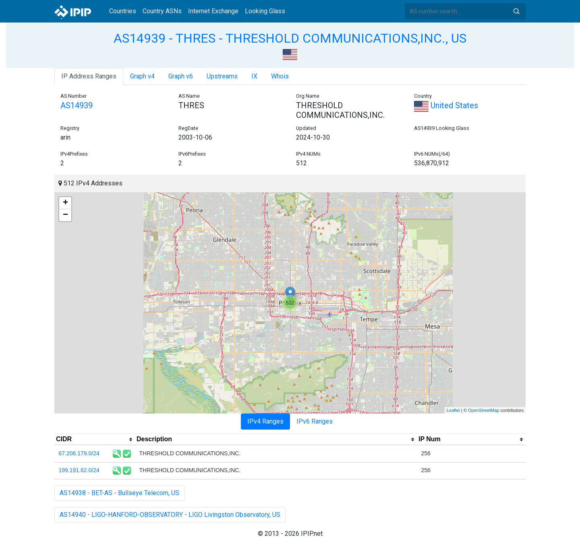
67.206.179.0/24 (79, 453)
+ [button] (65, 203)
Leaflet (453, 410)
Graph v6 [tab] (180, 76)
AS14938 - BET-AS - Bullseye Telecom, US (119, 493)
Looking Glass (265, 11)
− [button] (65, 215)
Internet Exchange (213, 11)
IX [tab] (254, 76)
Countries (122, 11)
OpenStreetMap (483, 410)
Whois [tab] (280, 76)
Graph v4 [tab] (142, 76)
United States (446, 105)
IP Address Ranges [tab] (88, 76)
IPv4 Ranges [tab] (265, 421)
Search (516, 11)
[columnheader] (94, 439)
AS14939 (76, 105)
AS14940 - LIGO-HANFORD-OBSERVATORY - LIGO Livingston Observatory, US (170, 514)
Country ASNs (162, 11)
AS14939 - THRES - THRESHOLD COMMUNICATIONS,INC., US (290, 38)
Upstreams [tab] (222, 76)
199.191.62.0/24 (79, 470)
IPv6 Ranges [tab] (314, 421)
